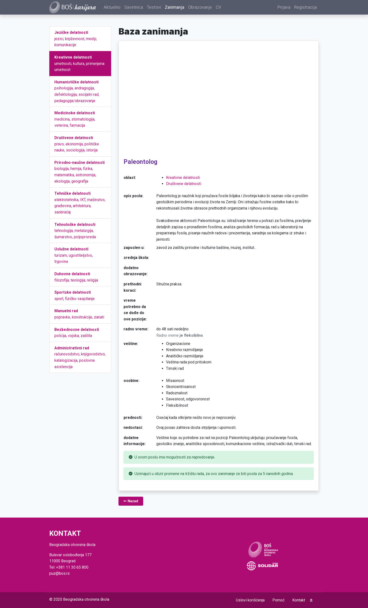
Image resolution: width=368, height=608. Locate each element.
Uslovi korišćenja (250, 600)
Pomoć (278, 600)
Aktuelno (118, 8)
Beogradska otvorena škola (86, 599)
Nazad (131, 503)
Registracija (305, 8)
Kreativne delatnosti (183, 179)
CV (225, 8)
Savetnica (140, 8)
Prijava (283, 8)
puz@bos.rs (59, 573)
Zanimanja (181, 8)
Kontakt (298, 600)
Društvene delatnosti (183, 185)
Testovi (161, 8)
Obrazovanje (207, 8)
